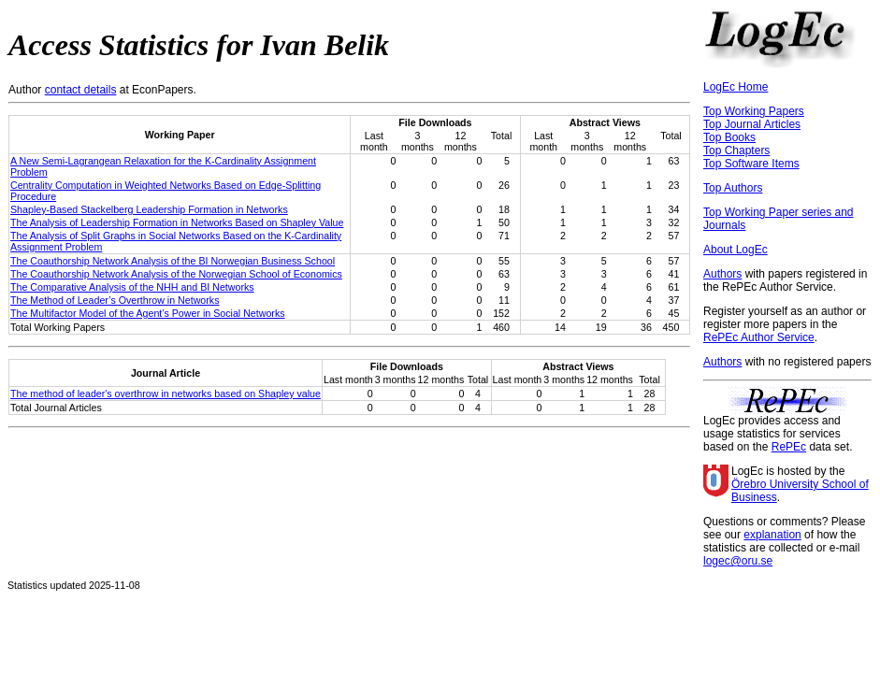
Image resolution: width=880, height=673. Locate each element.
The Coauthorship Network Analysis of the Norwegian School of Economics (176, 273)
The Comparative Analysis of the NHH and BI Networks (132, 287)
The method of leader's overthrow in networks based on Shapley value (165, 393)
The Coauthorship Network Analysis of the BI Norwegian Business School (172, 260)
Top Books (729, 137)
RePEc (789, 446)
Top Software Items (751, 163)
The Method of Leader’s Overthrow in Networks (115, 300)
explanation (772, 534)
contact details (81, 89)
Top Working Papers (753, 111)
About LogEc (735, 249)
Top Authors (732, 187)
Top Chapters (736, 150)
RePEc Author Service (759, 337)
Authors (722, 273)
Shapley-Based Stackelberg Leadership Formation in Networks (149, 209)
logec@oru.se (737, 560)
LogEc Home (735, 86)
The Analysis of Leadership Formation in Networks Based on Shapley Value (176, 222)
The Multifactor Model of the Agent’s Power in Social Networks (147, 313)
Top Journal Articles (752, 124)
